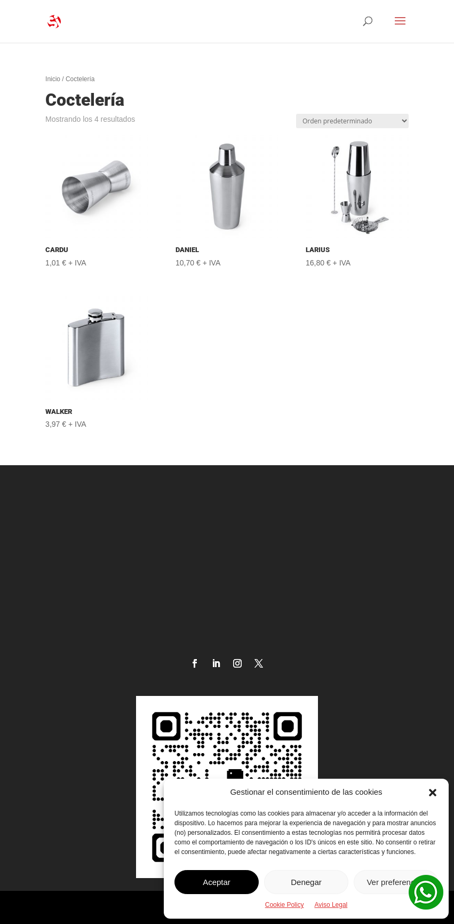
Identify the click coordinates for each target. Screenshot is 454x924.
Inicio (52, 79)
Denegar (306, 882)
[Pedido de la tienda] (352, 121)
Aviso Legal (330, 905)
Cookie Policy (284, 905)
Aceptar (216, 882)
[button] (432, 792)
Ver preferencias (396, 882)
